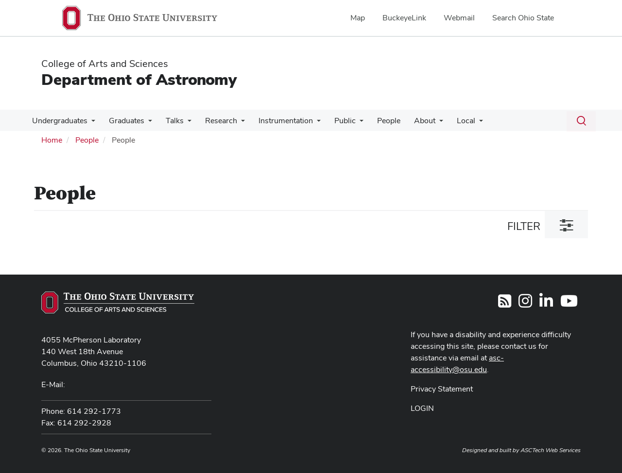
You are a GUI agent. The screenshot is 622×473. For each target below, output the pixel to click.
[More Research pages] (234, 123)
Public (334, 120)
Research (214, 120)
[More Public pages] (349, 123)
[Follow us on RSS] (504, 304)
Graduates (123, 120)
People (376, 120)
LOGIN (422, 408)
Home (51, 140)
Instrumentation (277, 120)
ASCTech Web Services (550, 450)
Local (449, 120)
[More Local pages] (462, 123)
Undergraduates (58, 120)
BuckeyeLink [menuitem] (404, 18)
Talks (170, 120)
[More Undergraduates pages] (90, 123)
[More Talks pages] (183, 123)
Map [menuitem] (357, 18)
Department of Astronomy (139, 79)
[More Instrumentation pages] (308, 123)
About (410, 120)
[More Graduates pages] (145, 123)
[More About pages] (425, 123)
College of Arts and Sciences (104, 63)
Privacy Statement (442, 389)
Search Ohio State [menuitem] (523, 18)
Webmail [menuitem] (459, 18)
